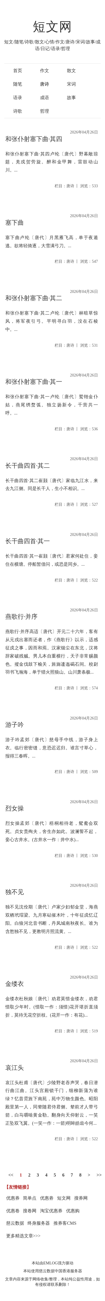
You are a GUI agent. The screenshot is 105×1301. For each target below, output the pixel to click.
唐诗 (44, 84)
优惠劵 (46, 1198)
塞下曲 (14, 222)
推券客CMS (64, 1223)
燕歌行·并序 (21, 616)
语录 (17, 97)
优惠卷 (13, 1210)
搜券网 (81, 1198)
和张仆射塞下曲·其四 (33, 138)
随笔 (17, 84)
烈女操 (14, 808)
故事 (71, 97)
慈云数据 (15, 1223)
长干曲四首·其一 (27, 541)
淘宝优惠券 (51, 1210)
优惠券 (13, 1198)
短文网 (53, 27)
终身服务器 (38, 1223)
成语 (44, 97)
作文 (44, 70)
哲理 (44, 111)
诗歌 (17, 111)
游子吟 (14, 724)
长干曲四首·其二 (27, 465)
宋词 (71, 84)
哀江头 (14, 1067)
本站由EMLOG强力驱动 (52, 1263)
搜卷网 (29, 1210)
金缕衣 (14, 983)
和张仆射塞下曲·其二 (33, 298)
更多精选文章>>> (23, 1235)
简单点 (29, 1198)
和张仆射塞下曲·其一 (33, 381)
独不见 (14, 891)
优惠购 (73, 1210)
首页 (17, 70)
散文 (71, 70)
